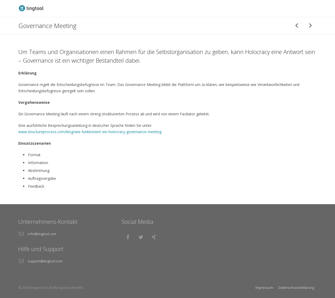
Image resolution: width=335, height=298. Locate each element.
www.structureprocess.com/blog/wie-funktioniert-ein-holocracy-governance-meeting (89, 131)
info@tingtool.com (42, 233)
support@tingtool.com (45, 261)
